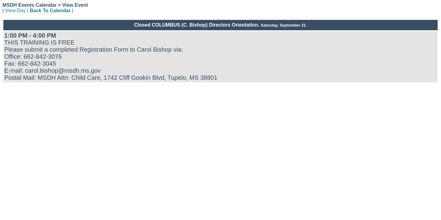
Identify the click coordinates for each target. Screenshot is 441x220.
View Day (15, 10)
